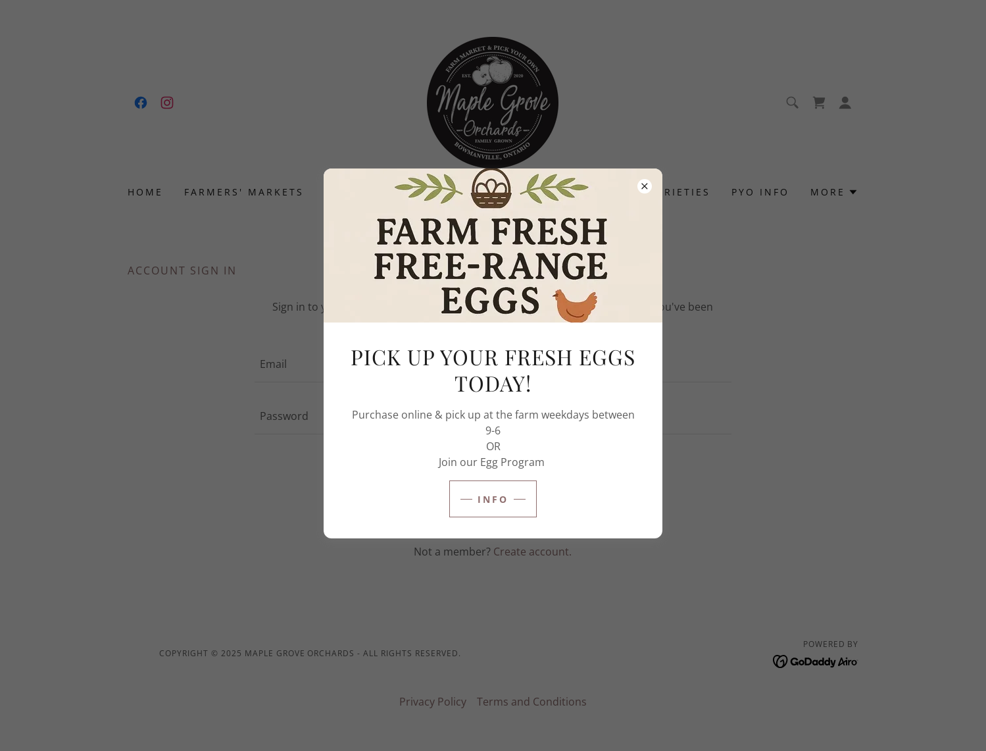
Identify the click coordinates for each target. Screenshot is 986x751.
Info (493, 499)
